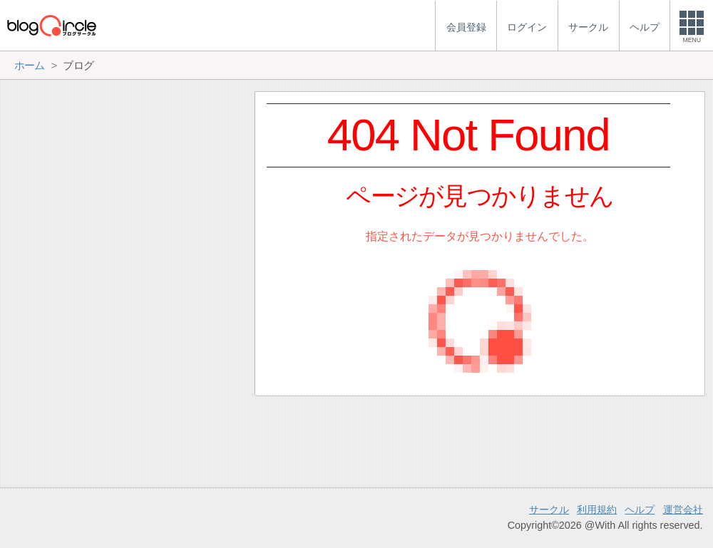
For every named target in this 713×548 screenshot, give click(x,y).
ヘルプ (640, 509)
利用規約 (597, 509)
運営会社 (683, 509)
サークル (549, 509)
